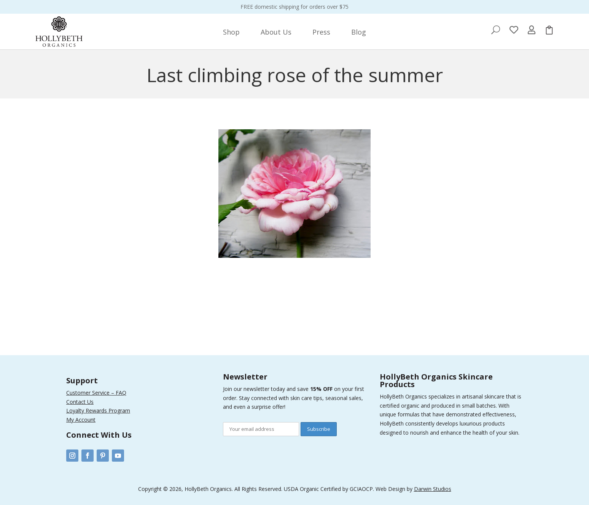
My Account (81, 419)
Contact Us (80, 401)
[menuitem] (231, 32)
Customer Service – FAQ (96, 392)
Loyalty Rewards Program (98, 410)
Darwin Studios (432, 488)
